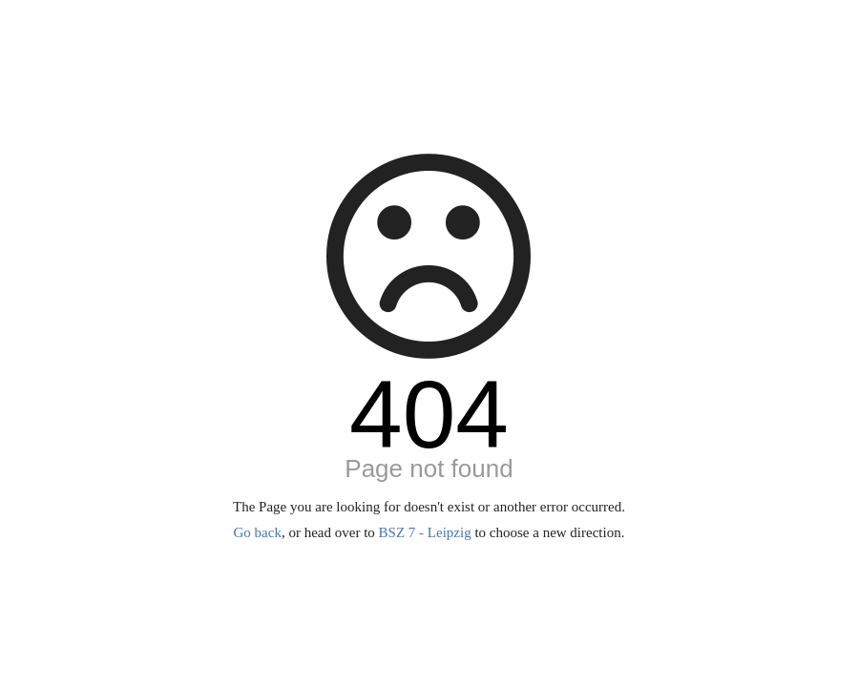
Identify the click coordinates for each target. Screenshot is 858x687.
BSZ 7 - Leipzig (425, 532)
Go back (258, 532)
